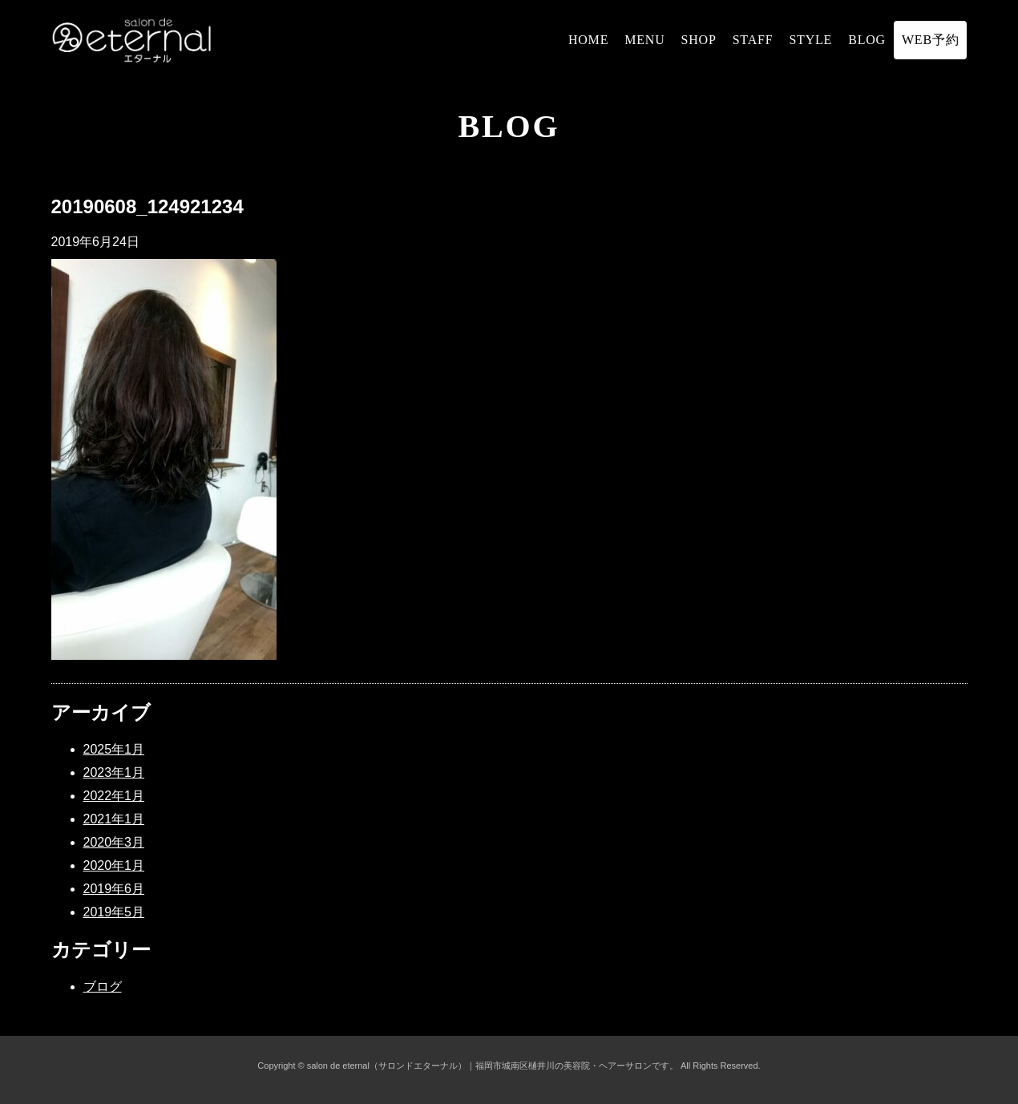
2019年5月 (114, 912)
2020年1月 (114, 865)
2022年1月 (114, 796)
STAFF (753, 40)
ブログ (102, 986)
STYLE (810, 40)
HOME (588, 40)
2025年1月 (114, 749)
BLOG (867, 40)
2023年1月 (114, 772)
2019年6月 (114, 889)
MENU (644, 40)
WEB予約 (930, 40)
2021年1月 (114, 819)
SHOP (699, 40)
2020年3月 (114, 842)
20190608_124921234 (147, 206)
